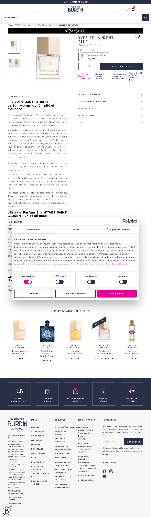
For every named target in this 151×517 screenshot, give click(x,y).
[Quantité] (89, 66)
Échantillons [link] (62, 453)
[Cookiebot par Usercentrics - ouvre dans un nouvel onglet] (124, 221)
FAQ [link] (56, 470)
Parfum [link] (35, 427)
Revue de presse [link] (86, 476)
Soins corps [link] (37, 436)
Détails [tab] (75, 229)
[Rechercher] (145, 17)
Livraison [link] (59, 427)
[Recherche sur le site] (75, 17)
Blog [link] (33, 458)
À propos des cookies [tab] (118, 229)
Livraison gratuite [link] (19, 399)
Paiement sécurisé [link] (103, 399)
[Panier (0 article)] (133, 9)
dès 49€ (102, 76)
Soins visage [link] (37, 432)
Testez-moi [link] (60, 458)
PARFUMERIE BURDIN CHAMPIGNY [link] (83, 460)
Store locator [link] (86, 480)
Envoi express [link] (73, 427)
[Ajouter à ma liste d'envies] (137, 36)
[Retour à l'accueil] (75, 9)
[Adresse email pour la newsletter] (122, 441)
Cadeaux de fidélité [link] (131, 399)
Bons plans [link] (37, 449)
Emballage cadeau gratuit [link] (75, 399)
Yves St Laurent (19, 346)
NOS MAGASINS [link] (87, 420)
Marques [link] (35, 445)
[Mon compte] (129, 9)
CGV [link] (10, 497)
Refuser (34, 293)
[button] (19, 9)
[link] (104, 471)
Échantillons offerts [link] (47, 399)
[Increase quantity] (97, 66)
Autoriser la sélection (75, 293)
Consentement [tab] (33, 229)
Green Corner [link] (38, 453)
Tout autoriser (117, 293)
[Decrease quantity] (82, 66)
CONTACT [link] (59, 477)
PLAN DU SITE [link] (37, 462)
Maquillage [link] (37, 440)
